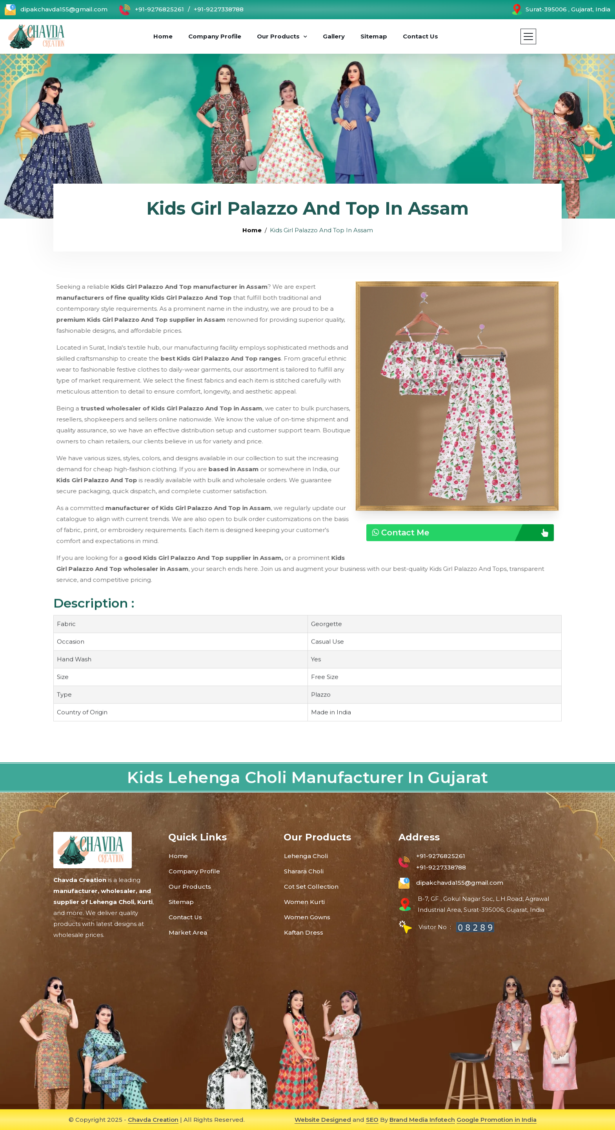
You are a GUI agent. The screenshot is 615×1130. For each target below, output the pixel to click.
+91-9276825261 (151, 9)
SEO (372, 1119)
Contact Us (420, 36)
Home (163, 36)
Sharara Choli (304, 871)
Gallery (334, 36)
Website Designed (323, 1119)
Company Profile (214, 36)
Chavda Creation (153, 1119)
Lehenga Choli (306, 856)
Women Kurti (304, 902)
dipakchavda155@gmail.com (56, 9)
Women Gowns (307, 917)
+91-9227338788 (219, 9)
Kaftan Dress (303, 932)
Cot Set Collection (311, 886)
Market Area (188, 932)
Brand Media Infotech (422, 1119)
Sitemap (373, 36)
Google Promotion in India (497, 1119)
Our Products (278, 36)
